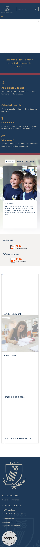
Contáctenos (8, 122)
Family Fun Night (12, 314)
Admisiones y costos (12, 88)
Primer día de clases (14, 405)
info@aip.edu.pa (8, 516)
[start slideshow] (20, 51)
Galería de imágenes (10, 505)
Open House (9, 360)
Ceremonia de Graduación (17, 450)
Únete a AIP (7, 140)
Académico (9, 203)
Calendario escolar (11, 105)
